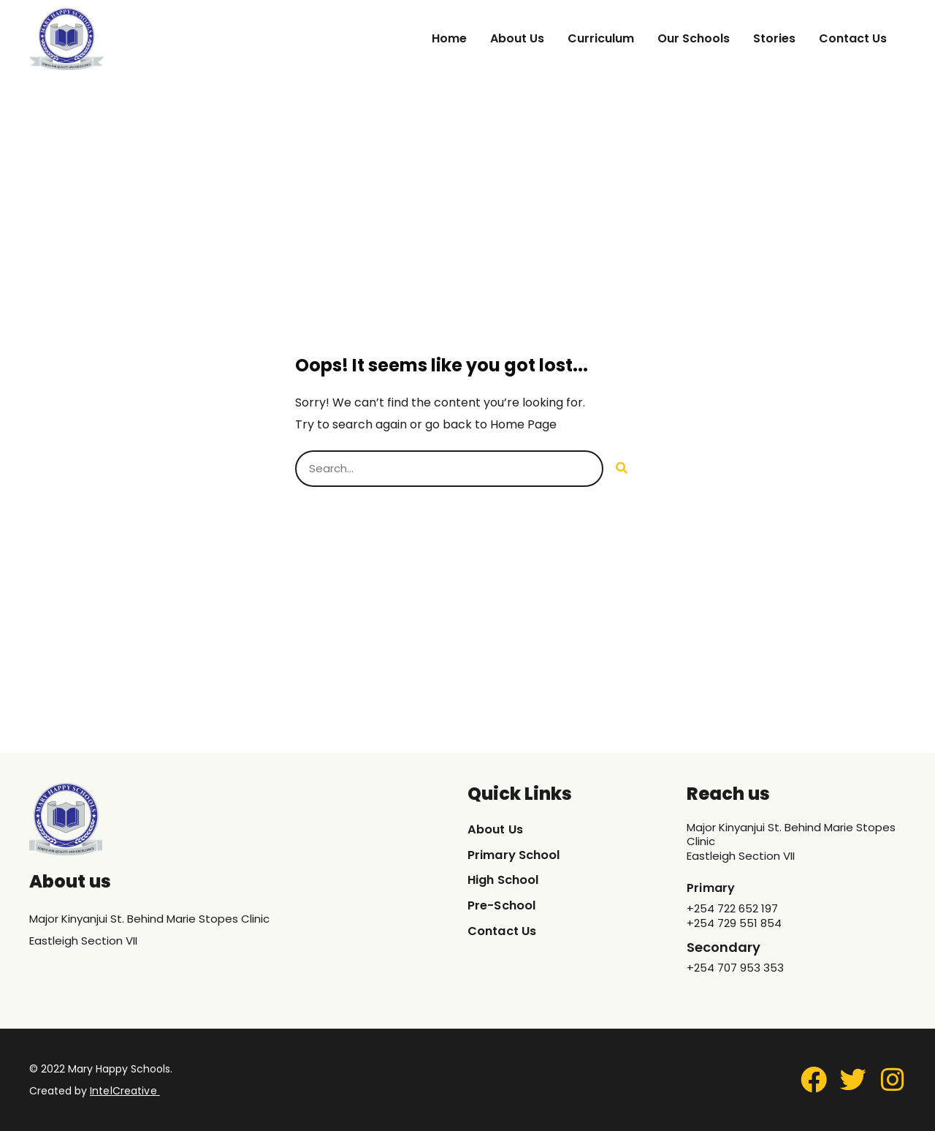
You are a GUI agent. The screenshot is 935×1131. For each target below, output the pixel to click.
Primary (713, 887)
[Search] (621, 468)
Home (449, 38)
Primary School (519, 855)
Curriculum (601, 38)
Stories (774, 38)
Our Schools (693, 38)
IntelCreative (123, 1090)
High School (508, 880)
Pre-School (505, 906)
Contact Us (853, 38)
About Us (517, 38)
